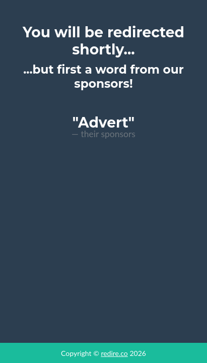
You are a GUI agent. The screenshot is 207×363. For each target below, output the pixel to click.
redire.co (114, 353)
